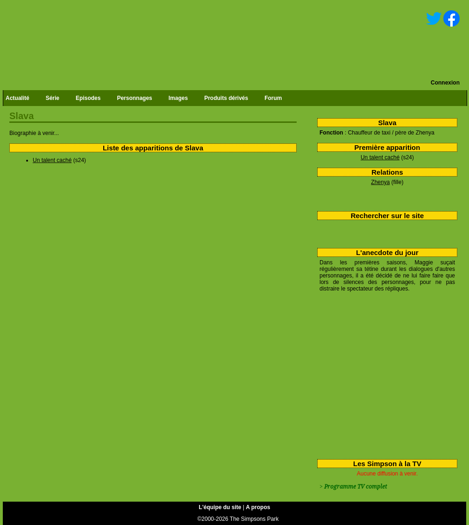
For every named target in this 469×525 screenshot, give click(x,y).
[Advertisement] (384, 374)
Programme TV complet (355, 486)
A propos (258, 507)
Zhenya (380, 182)
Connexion (445, 82)
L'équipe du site (220, 507)
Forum (273, 98)
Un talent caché (380, 157)
